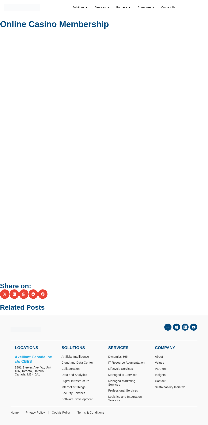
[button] (5, 294)
